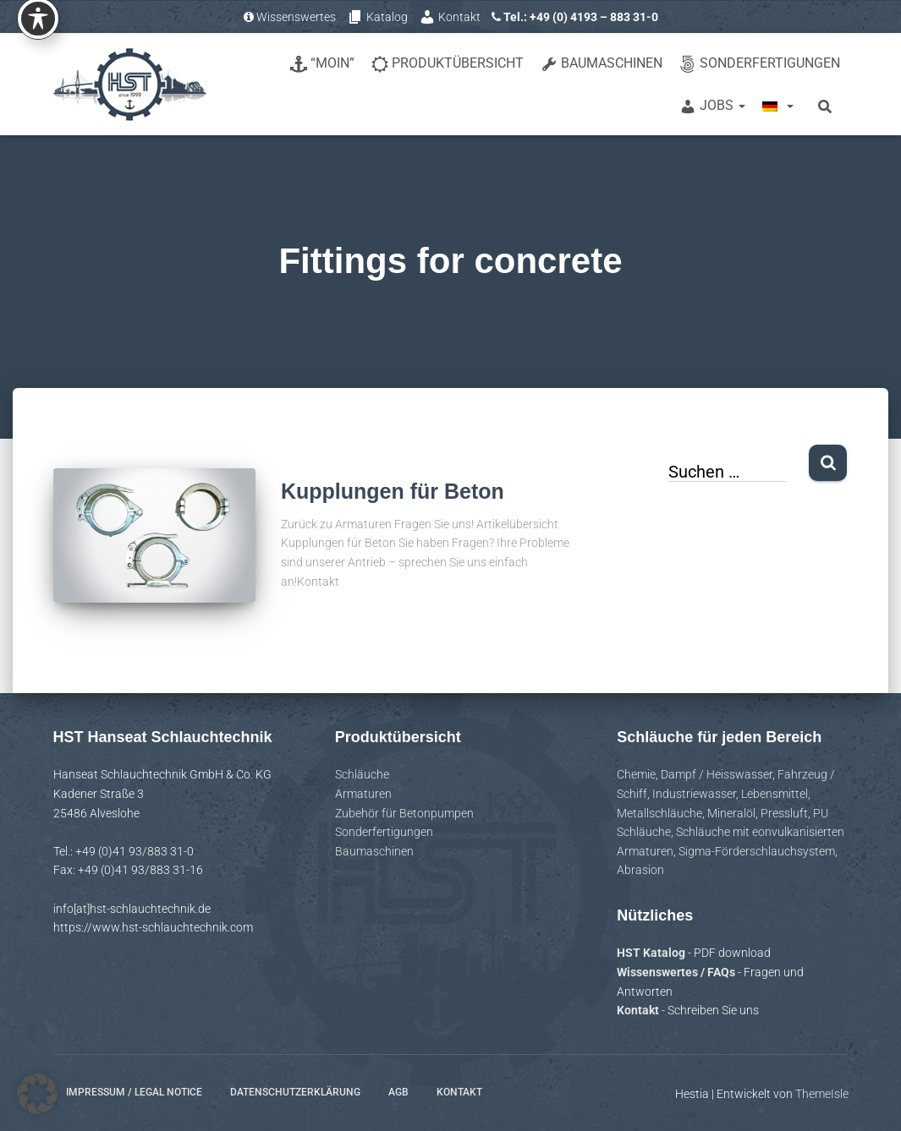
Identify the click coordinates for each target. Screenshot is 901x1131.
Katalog (377, 16)
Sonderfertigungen (759, 64)
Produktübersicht (447, 64)
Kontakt (450, 16)
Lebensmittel (774, 793)
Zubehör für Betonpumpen (404, 813)
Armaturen (363, 793)
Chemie (636, 774)
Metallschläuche (659, 813)
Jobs (712, 106)
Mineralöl (731, 813)
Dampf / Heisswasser (716, 774)
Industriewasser (694, 793)
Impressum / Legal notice (134, 1092)
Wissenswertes (290, 17)
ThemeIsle (822, 1094)
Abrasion (640, 870)
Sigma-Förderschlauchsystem (756, 851)
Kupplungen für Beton (392, 491)
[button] (37, 1094)
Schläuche (362, 774)
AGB (398, 1092)
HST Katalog (652, 952)
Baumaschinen (601, 64)
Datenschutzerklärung (295, 1092)
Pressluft (784, 813)
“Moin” (322, 64)
